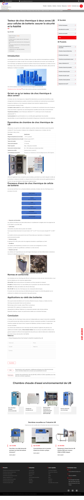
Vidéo (49, 479)
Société (69, 5)
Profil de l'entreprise (63, 25)
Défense (30, 486)
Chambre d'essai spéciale (64, 79)
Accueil (10, 10)
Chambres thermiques (63, 55)
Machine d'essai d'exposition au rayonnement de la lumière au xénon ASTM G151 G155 (48, 412)
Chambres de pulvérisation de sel (66, 59)
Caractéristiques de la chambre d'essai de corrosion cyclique (42, 453)
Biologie (30, 483)
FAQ (49, 478)
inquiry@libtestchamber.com (25, 1)
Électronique (31, 478)
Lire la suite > (12, 459)
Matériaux (31, 485)
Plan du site (66, 498)
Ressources (64, 5)
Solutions (54, 5)
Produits (45, 5)
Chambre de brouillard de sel (30, 409)
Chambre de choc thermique (15, 89)
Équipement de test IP (63, 83)
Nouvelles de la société (64, 29)
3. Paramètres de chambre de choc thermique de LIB (19, 42)
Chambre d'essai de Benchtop (65, 51)
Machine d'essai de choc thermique (65, 409)
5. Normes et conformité (14, 47)
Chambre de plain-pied (64, 75)
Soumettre (11, 363)
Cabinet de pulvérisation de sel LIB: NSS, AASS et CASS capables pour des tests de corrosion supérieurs (35, 375)
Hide (18, 35)
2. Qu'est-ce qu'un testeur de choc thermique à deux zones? (19, 40)
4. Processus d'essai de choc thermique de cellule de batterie (19, 45)
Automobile (31, 474)
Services (59, 5)
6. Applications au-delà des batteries (16, 49)
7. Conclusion (11, 51)
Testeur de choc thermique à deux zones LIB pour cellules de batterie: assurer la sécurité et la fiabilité (41, 10)
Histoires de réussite (63, 33)
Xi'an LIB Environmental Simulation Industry (19, 498)
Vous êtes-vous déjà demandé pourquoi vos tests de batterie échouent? (17, 454)
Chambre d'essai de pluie (64, 71)
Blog (18, 10)
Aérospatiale (31, 476)
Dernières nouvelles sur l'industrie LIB (42, 425)
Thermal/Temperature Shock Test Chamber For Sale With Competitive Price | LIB (26, 338)
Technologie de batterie (34, 481)
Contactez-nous (75, 5)
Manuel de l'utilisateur (53, 476)
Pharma (30, 479)
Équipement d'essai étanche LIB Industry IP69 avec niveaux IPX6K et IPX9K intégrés (66, 454)
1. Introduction (12, 37)
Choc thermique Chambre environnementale (13, 409)
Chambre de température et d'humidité (65, 47)
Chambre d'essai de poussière (65, 67)
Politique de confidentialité (75, 498)
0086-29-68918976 (7, 1)
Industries (49, 5)
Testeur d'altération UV (64, 63)
